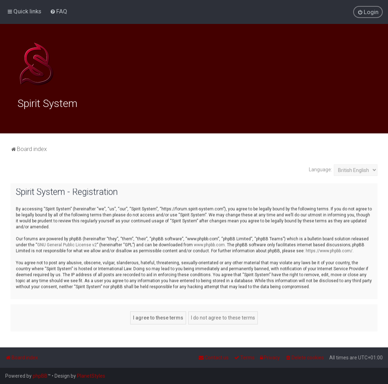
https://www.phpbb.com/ (329, 250)
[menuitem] (58, 11)
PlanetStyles (91, 376)
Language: (320, 169)
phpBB (40, 376)
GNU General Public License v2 (67, 244)
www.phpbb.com (209, 244)
